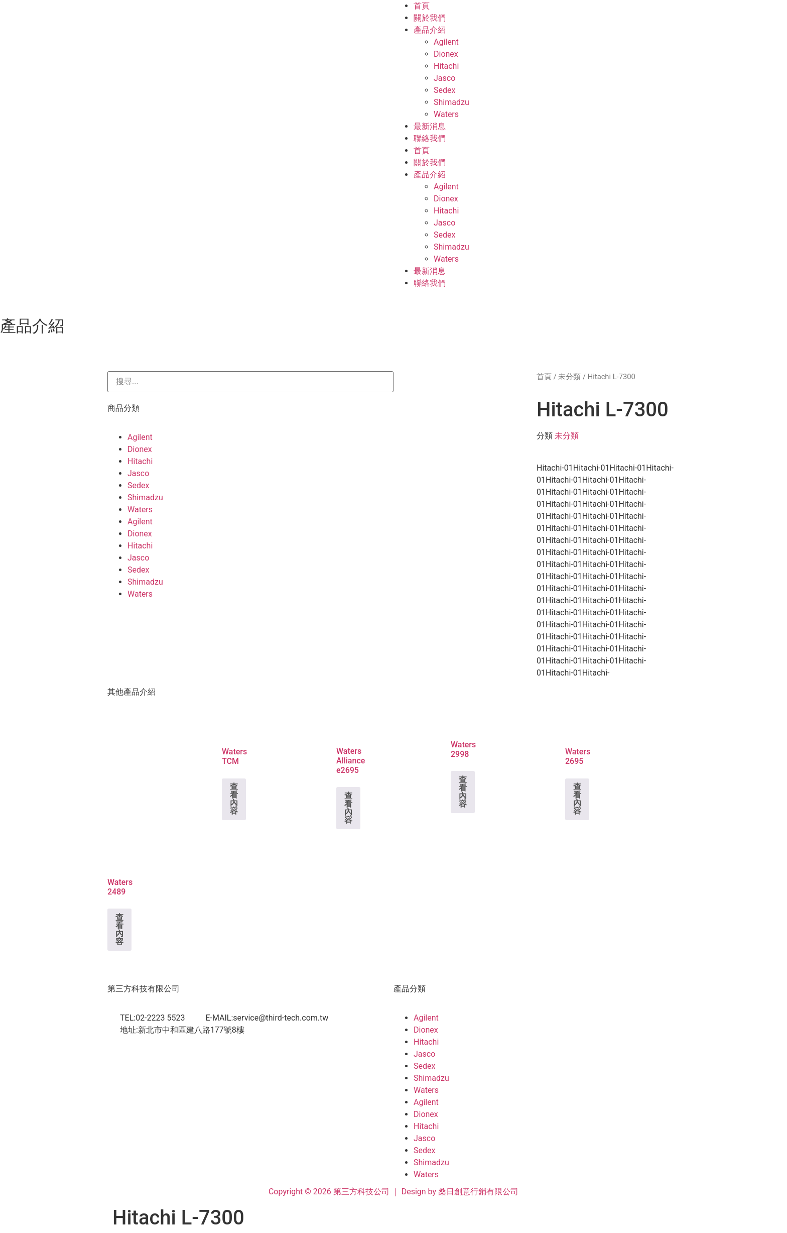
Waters (446, 114)
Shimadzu (451, 102)
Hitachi (446, 66)
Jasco (444, 78)
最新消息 (430, 126)
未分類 (569, 376)
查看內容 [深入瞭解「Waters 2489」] (119, 929)
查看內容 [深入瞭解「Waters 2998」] (463, 792)
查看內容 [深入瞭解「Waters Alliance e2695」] (348, 808)
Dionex (446, 54)
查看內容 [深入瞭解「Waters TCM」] (234, 799)
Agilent (446, 42)
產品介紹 (430, 30)
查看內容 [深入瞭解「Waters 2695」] (577, 799)
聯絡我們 (430, 138)
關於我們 (430, 18)
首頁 (422, 6)
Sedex (444, 90)
